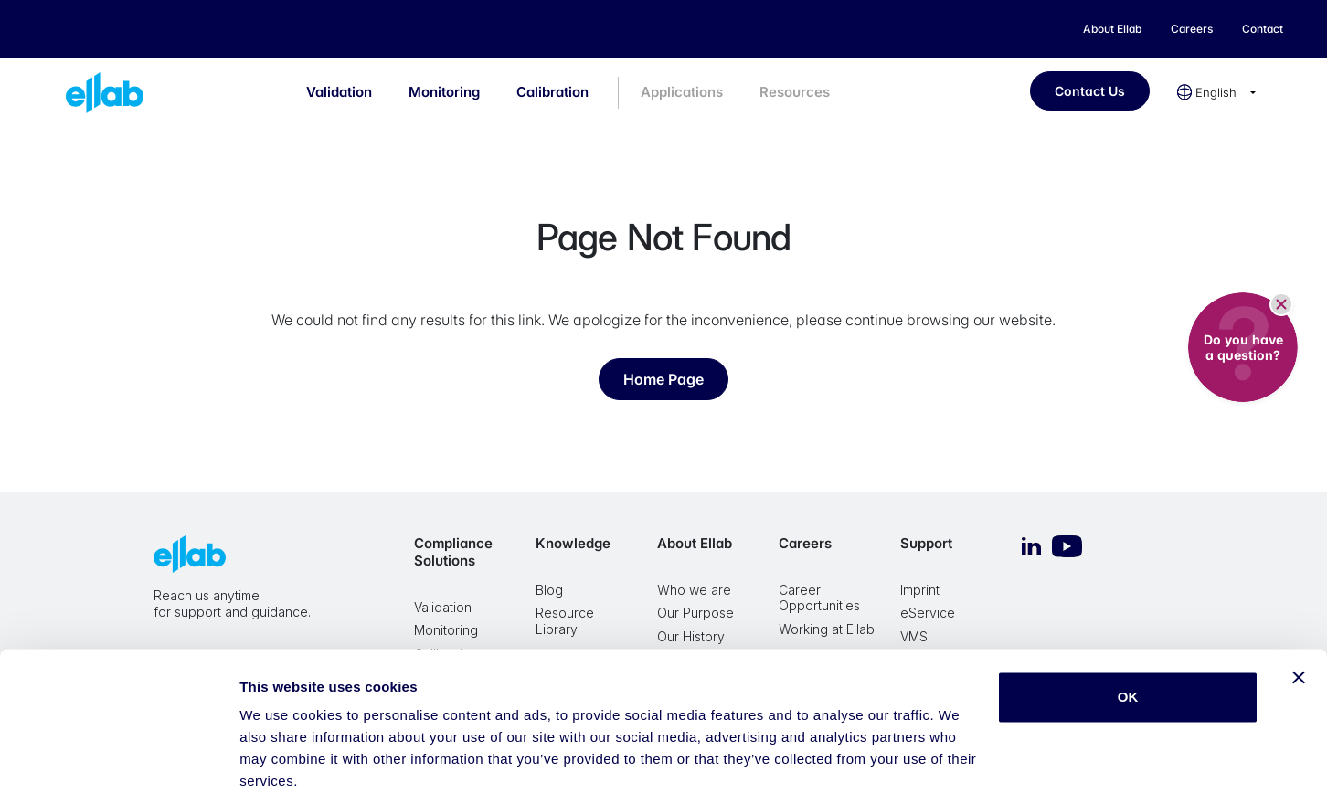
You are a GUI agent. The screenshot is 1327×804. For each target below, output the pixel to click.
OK (1128, 633)
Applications (682, 91)
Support (926, 543)
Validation (339, 91)
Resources (794, 91)
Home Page (663, 379)
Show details (281, 768)
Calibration (552, 91)
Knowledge (573, 543)
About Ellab (694, 543)
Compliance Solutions (453, 551)
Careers (805, 543)
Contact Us (1090, 91)
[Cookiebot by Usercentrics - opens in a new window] (118, 768)
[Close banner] (1298, 614)
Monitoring (444, 91)
